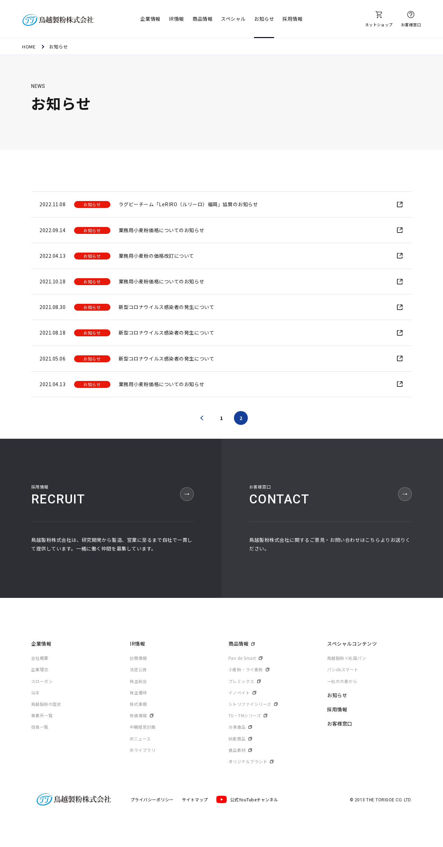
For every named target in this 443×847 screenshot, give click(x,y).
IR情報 (176, 18)
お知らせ (264, 18)
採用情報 (292, 18)
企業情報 (150, 18)
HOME (28, 46)
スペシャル (233, 18)
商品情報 (202, 18)
